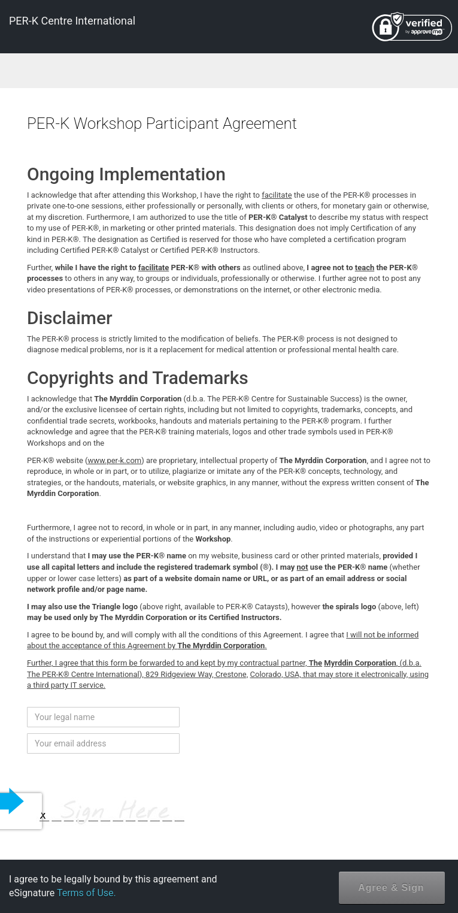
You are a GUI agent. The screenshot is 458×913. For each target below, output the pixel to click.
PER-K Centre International (72, 20)
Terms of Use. (86, 893)
